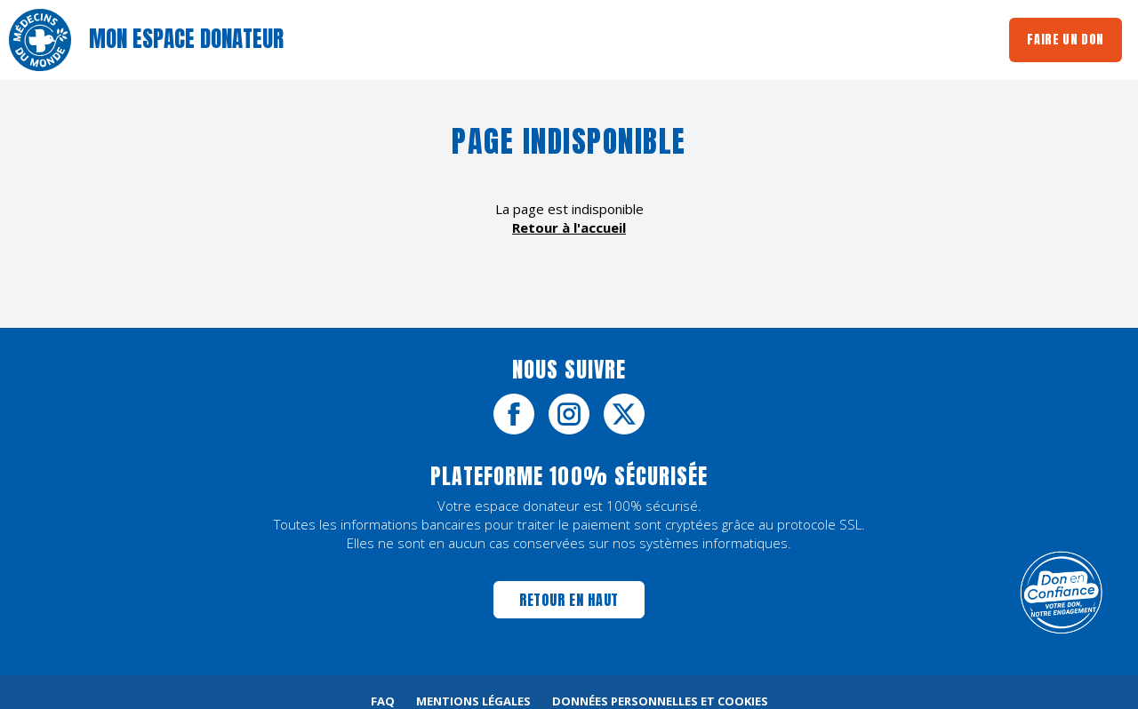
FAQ (383, 701)
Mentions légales (473, 701)
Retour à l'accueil (569, 227)
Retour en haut (569, 599)
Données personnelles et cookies (660, 701)
